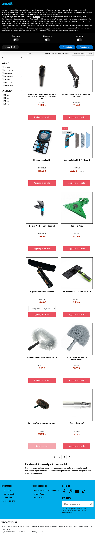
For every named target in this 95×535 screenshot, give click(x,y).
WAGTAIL (77, 431)
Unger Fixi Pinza (77, 226)
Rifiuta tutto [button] (67, 47)
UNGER (76, 234)
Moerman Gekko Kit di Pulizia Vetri (77, 160)
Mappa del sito (9, 501)
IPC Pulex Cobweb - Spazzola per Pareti (42, 357)
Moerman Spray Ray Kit (42, 160)
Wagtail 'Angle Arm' (77, 423)
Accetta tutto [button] (85, 47)
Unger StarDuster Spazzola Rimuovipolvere (77, 358)
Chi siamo (7, 490)
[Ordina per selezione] (78, 54)
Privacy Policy (39, 494)
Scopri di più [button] (10, 47)
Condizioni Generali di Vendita (46, 490)
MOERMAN (42, 168)
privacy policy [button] (82, 10)
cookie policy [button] (54, 14)
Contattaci (7, 497)
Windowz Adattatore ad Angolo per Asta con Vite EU (76, 95)
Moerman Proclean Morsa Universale (42, 226)
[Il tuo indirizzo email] (75, 504)
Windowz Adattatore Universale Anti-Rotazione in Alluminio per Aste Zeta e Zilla (42, 96)
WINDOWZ (42, 102)
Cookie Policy (38, 497)
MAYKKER (42, 299)
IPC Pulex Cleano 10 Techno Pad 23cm (77, 291)
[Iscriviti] (90, 504)
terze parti (36, 17)
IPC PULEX (76, 299)
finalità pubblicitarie (47, 21)
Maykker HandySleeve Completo (42, 291)
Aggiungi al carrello (42, 117)
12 (90, 53)
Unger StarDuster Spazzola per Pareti (42, 423)
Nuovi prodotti (9, 494)
